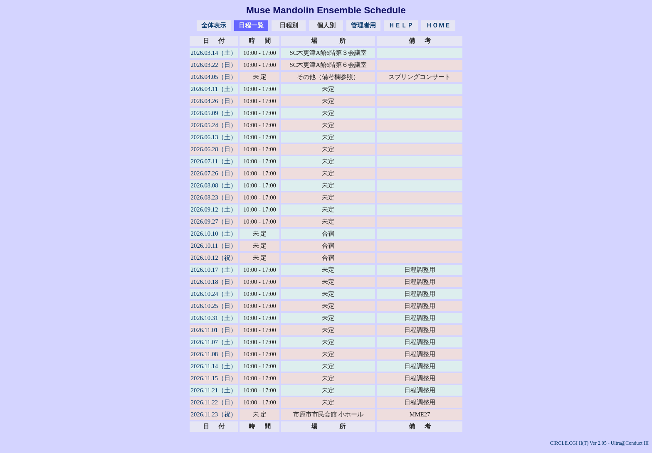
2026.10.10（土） (214, 233)
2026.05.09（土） (214, 113)
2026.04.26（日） (214, 101)
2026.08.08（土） (214, 185)
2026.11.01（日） (214, 330)
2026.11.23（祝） (214, 414)
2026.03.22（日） (214, 65)
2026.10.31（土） (214, 318)
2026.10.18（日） (214, 281)
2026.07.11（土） (214, 161)
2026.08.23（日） (214, 197)
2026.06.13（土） (214, 137)
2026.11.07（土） (214, 342)
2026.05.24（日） (214, 125)
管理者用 (363, 25)
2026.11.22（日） (214, 402)
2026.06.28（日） (214, 149)
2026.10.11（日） (214, 245)
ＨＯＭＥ (438, 25)
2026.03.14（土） (214, 52)
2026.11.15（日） (214, 378)
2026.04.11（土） (214, 89)
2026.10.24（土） (214, 294)
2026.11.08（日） (214, 354)
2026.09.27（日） (214, 221)
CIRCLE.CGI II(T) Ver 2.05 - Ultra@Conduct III (599, 443)
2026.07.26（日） (214, 173)
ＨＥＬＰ (400, 25)
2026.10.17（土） (214, 269)
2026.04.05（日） (214, 77)
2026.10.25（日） (214, 306)
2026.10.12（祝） (214, 257)
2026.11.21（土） (214, 390)
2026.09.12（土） (214, 209)
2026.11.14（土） (214, 366)
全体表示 (213, 25)
